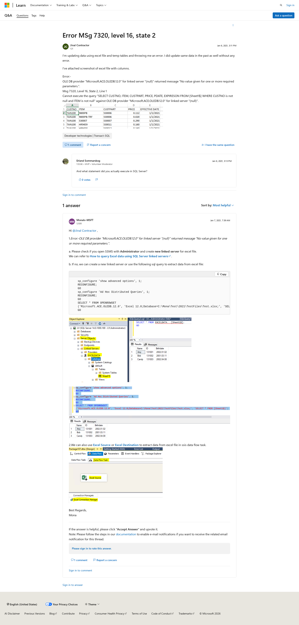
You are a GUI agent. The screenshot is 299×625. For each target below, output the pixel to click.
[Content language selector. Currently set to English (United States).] (22, 604)
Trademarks (185, 613)
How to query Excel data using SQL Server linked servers (129, 256)
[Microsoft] (7, 5)
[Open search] (281, 5)
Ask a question (283, 15)
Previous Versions (34, 613)
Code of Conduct (161, 613)
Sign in (290, 5)
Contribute (68, 613)
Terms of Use (139, 613)
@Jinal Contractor (84, 230)
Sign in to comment (74, 195)
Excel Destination (127, 445)
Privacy (83, 613)
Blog (52, 613)
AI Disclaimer (12, 613)
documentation (126, 534)
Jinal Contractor (79, 45)
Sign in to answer (73, 585)
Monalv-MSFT (84, 220)
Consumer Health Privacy (109, 613)
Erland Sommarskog (88, 160)
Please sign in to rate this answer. (91, 548)
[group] (149, 296)
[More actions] (233, 25)
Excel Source (102, 445)
